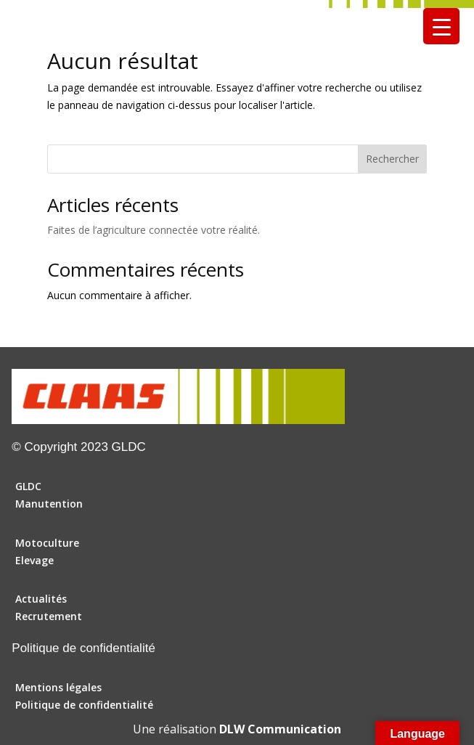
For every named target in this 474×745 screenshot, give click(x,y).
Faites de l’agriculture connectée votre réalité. (153, 230)
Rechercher (392, 159)
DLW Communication (280, 729)
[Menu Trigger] (441, 26)
